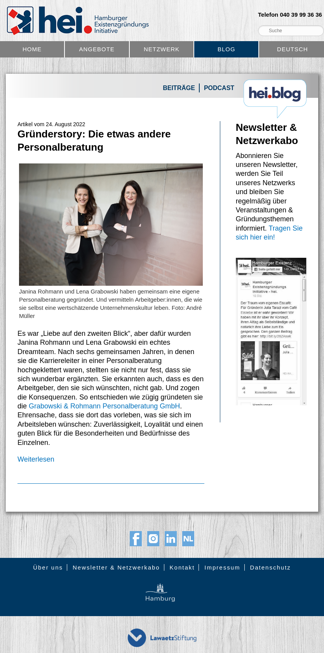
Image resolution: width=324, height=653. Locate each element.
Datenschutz (270, 567)
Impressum (222, 567)
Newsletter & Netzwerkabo (116, 567)
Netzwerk (161, 49)
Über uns (48, 567)
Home (32, 49)
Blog (226, 49)
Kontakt (182, 567)
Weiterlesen (35, 459)
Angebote (97, 49)
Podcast (219, 88)
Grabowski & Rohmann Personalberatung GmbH (104, 406)
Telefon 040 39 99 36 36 (290, 15)
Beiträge (179, 88)
